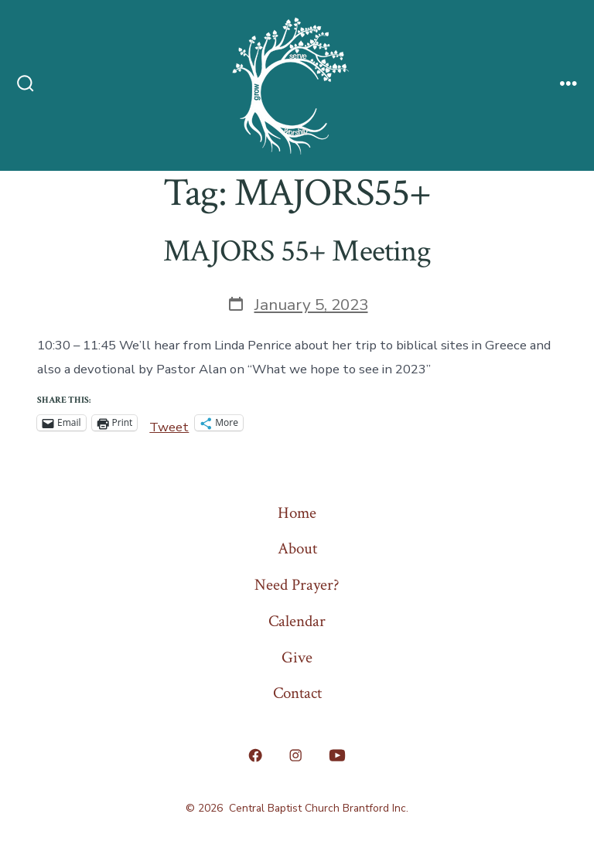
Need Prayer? (297, 584)
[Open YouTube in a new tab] (337, 755)
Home (297, 512)
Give (297, 657)
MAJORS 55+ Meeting (297, 251)
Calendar (297, 621)
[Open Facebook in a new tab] (256, 755)
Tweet (169, 423)
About (297, 548)
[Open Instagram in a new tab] (295, 755)
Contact (297, 693)
